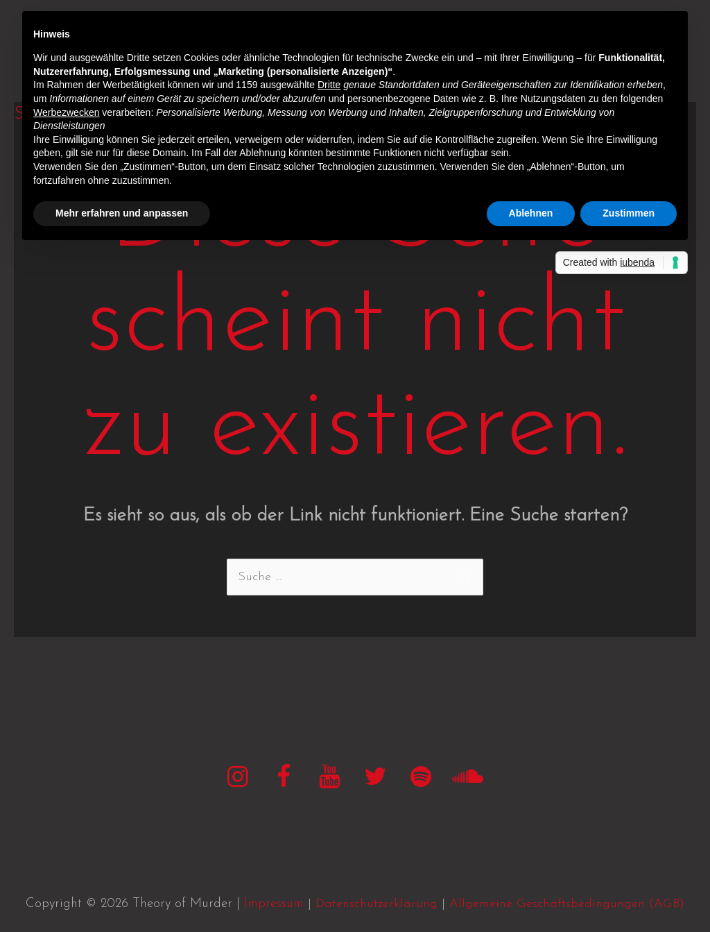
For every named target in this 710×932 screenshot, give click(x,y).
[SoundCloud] (467, 779)
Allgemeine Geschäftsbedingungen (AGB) (566, 903)
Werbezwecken (66, 112)
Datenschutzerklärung (376, 903)
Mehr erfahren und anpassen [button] (121, 213)
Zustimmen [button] (629, 213)
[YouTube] (329, 779)
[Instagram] (238, 779)
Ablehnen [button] (531, 213)
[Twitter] (375, 779)
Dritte (329, 84)
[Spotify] (421, 779)
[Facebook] (283, 779)
